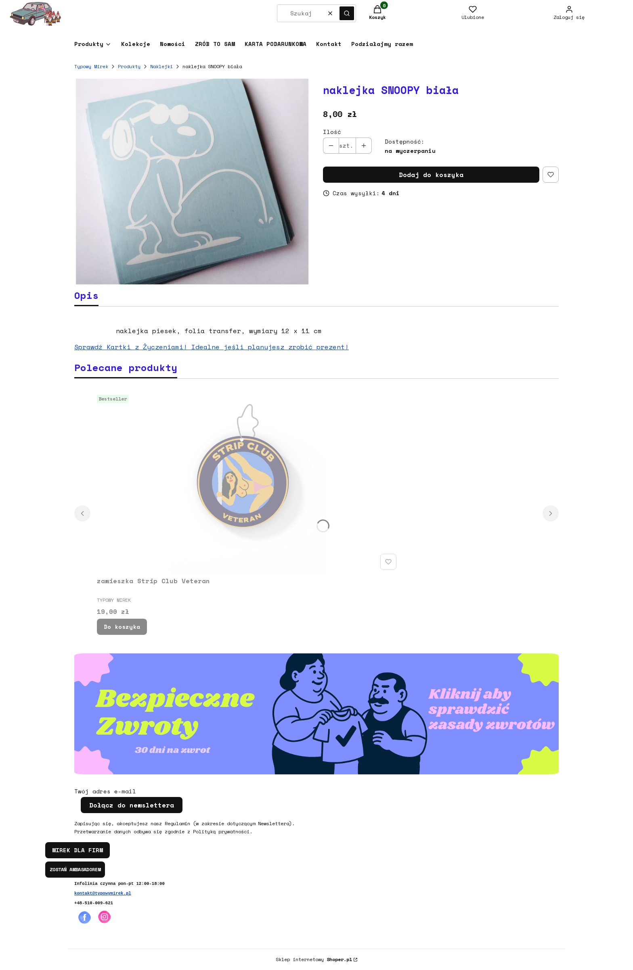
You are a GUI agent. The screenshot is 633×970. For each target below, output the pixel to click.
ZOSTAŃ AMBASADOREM (75, 869)
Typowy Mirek (91, 66)
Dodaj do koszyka (431, 174)
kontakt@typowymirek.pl (102, 893)
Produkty (129, 66)
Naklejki (161, 66)
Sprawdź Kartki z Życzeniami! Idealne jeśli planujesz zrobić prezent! (211, 347)
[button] (347, 13)
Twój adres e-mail (105, 791)
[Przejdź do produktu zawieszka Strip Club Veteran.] (248, 482)
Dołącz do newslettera (131, 805)
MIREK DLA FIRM (77, 850)
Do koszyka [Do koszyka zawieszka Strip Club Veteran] (122, 626)
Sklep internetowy (314, 959)
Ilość (332, 132)
